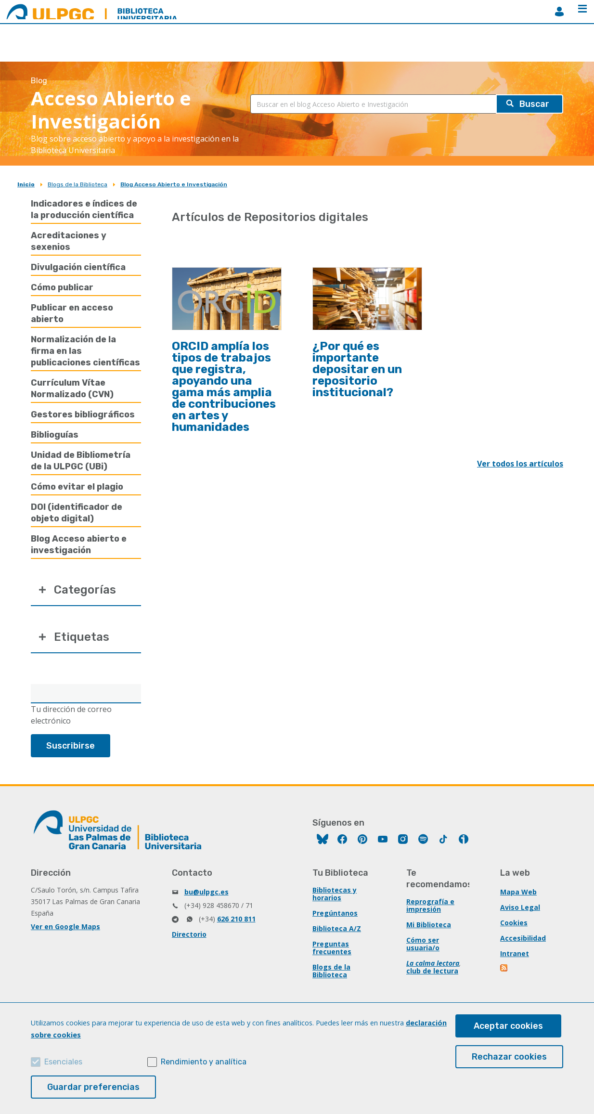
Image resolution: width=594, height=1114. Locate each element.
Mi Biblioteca (428, 924)
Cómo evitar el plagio (77, 486)
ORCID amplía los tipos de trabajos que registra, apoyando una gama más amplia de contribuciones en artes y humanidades (224, 386)
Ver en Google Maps (65, 926)
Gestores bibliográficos (83, 414)
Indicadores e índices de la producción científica (84, 209)
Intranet (514, 953)
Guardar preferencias (93, 1087)
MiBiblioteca (559, 11)
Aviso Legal (520, 907)
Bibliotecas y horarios (334, 893)
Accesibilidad (523, 938)
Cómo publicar (62, 287)
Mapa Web (518, 891)
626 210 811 (236, 918)
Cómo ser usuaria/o (422, 943)
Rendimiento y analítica (203, 1061)
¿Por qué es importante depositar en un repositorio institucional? (357, 369)
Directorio (189, 934)
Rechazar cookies (509, 1056)
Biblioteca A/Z (336, 928)
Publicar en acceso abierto (72, 313)
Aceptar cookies (508, 1026)
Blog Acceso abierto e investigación (79, 544)
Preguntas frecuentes (331, 947)
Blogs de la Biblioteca (77, 184)
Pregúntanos (335, 913)
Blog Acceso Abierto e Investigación (173, 184)
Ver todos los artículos (520, 463)
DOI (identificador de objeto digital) (76, 513)
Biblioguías (54, 434)
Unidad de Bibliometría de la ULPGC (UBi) (80, 461)
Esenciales (63, 1061)
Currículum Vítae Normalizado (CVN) (72, 388)
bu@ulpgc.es (206, 891)
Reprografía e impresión (430, 905)
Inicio (26, 184)
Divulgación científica (78, 267)
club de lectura (432, 970)
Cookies (514, 922)
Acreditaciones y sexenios (68, 241)
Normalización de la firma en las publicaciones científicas (85, 351)
